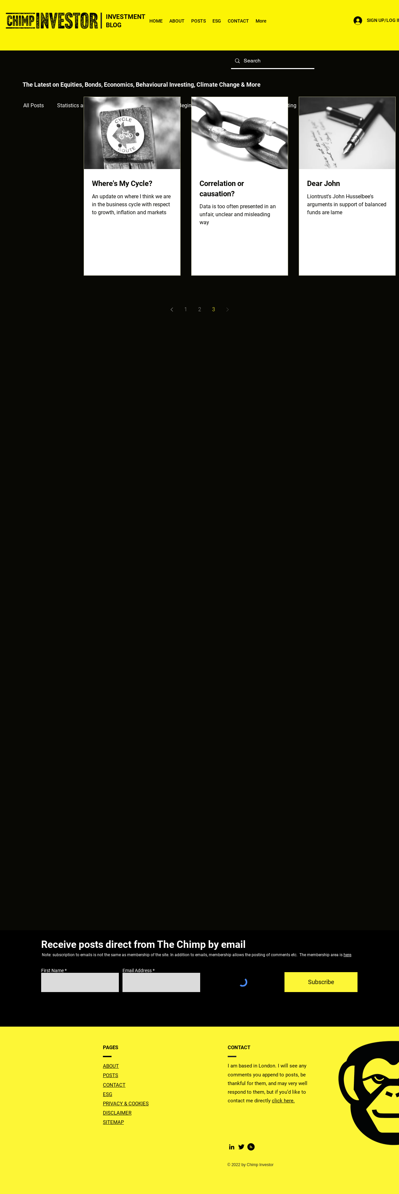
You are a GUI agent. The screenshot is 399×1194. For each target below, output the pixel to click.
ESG (107, 1094)
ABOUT (111, 1066)
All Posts (33, 105)
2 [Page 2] (199, 309)
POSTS (110, 1075)
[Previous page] (172, 310)
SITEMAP (113, 1122)
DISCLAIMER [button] (117, 1113)
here (347, 955)
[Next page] (227, 310)
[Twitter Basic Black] (241, 1146)
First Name (52, 970)
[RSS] (251, 1146)
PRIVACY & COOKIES (126, 1104)
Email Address (137, 970)
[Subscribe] (321, 982)
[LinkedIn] (231, 1146)
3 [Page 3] (213, 309)
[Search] (272, 60)
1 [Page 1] (185, 309)
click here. (283, 1101)
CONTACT (114, 1085)
